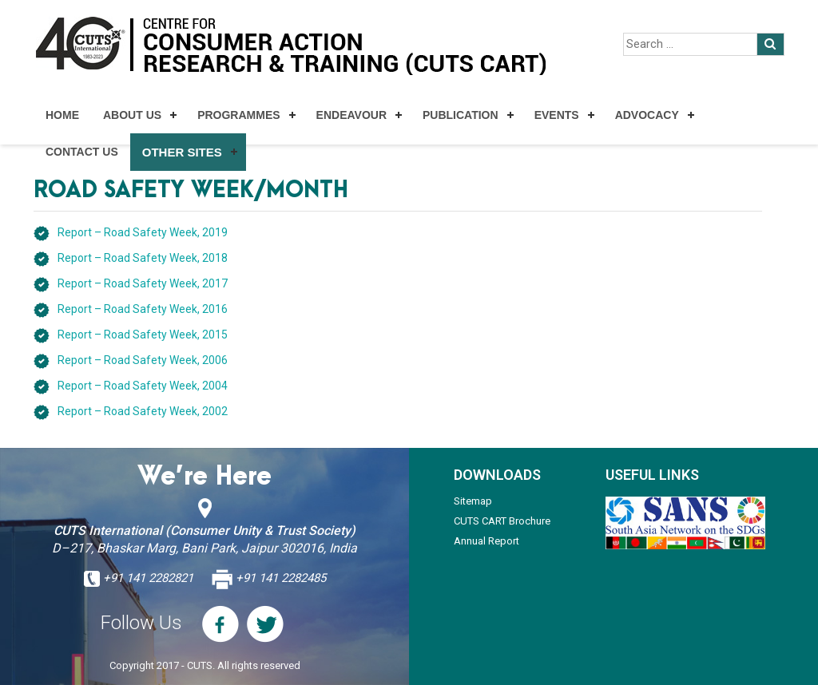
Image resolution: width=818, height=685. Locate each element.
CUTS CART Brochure (502, 521)
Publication (460, 115)
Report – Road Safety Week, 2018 (143, 257)
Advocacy (647, 115)
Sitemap (473, 501)
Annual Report (486, 541)
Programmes (238, 115)
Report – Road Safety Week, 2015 (143, 334)
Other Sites (182, 152)
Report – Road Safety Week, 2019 (143, 232)
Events (556, 115)
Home (62, 115)
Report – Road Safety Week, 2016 (143, 309)
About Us (132, 115)
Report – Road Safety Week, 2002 (143, 411)
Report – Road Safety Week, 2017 (143, 283)
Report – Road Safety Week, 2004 (143, 385)
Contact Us (82, 151)
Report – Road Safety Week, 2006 (143, 360)
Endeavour (351, 115)
